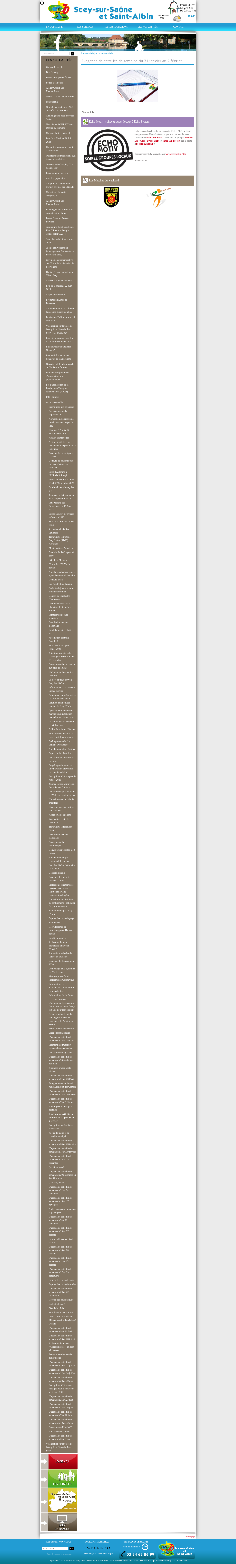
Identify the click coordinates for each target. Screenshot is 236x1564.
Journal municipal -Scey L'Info (60, 912)
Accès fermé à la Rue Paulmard (59, 531)
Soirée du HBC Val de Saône (60, 96)
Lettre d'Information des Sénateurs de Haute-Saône (58, 357)
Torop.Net (138, 1560)
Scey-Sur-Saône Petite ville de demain (62, 867)
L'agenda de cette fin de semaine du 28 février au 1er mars (61, 1060)
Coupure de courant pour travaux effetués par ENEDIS (60, 185)
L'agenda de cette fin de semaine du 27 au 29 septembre (60, 1272)
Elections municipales (59, 1032)
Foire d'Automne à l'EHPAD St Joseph (58, 474)
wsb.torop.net (168, 1560)
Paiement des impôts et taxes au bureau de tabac (60, 1046)
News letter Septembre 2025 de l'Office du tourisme (59, 109)
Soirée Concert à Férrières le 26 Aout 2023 (61, 516)
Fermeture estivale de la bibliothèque (60, 1356)
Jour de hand (55, 922)
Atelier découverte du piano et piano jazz (62, 1211)
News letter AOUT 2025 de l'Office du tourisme (59, 126)
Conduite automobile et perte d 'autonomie (60, 149)
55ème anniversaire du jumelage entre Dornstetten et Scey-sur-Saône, (60, 251)
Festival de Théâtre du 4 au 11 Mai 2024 (60, 319)
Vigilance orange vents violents (60, 1070)
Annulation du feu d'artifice (62, 749)
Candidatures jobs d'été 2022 (60, 632)
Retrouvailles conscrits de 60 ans (61, 1241)
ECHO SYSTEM (145, 144)
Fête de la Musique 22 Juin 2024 (59, 287)
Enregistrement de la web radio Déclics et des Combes (62, 1085)
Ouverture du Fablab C (60, 1427)
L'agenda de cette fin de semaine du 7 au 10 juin (60, 1413)
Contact (179, 26)
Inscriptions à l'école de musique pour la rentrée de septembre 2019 (61, 1388)
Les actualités (148, 26)
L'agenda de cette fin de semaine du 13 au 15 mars (61, 1039)
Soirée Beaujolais (54, 82)
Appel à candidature (55, 294)
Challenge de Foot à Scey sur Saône (60, 117)
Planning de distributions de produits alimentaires (59, 211)
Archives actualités (104, 53)
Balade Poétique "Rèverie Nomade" (58, 348)
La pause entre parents (57, 173)
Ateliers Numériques (59, 437)
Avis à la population (55, 178)
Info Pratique (52, 397)
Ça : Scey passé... (57, 938)
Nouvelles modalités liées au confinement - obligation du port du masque (62, 903)
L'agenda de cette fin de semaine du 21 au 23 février (62, 1077)
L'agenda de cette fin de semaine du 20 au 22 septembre (60, 1292)
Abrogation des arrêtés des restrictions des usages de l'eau (61, 422)
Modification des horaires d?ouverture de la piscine (61, 1314)
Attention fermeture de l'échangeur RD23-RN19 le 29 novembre (62, 656)
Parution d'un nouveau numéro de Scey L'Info (60, 704)
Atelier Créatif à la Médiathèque (55, 89)
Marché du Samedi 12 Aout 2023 (62, 523)
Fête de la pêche (56, 1308)
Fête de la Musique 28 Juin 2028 (59, 140)
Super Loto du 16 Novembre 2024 (60, 241)
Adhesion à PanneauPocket (59, 280)
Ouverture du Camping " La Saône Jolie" (59, 166)
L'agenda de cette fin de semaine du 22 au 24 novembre (60, 1190)
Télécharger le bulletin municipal (98, 1553)
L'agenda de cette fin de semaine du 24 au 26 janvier (62, 1142)
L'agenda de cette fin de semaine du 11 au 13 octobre (60, 1261)
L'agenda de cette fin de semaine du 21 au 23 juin (61, 1398)
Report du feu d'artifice (60, 753)
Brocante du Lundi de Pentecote (56, 301)
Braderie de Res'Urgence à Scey (61, 554)
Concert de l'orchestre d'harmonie (59, 598)
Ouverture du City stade (60, 1052)
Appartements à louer (59, 1431)
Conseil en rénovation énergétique (56, 194)
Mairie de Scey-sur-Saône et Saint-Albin (84, 1560)
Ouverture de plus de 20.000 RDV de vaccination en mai (62, 793)
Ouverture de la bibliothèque (56, 844)
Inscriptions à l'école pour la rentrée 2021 (62, 778)
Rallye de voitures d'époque (62, 729)
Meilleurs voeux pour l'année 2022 (59, 647)
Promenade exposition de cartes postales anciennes (61, 735)
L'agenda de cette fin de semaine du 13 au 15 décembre (60, 1159)
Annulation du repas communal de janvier (59, 859)
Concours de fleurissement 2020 (61, 963)
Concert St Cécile (54, 67)
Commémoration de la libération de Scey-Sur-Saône (60, 607)
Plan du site (182, 1560)
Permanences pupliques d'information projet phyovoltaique (57, 376)
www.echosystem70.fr (175, 154)
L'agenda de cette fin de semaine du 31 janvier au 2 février (61, 1117)
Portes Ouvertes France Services (57, 220)
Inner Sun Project (171, 141)
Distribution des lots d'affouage (58, 624)
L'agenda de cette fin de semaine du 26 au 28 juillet (62, 1337)
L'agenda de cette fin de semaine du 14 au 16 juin (61, 1406)
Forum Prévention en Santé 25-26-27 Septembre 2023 (62, 481)
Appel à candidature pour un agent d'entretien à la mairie (62, 574)
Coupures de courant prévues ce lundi (59, 879)
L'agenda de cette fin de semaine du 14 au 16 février (62, 1093)
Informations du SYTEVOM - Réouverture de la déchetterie (61, 987)
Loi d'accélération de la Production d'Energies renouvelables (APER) (57, 388)
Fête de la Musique (58, 560)
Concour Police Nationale (58, 133)
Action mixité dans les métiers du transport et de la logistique (62, 445)
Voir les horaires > (131, 1546)
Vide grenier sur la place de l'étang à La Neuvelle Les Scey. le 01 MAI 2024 (59, 329)
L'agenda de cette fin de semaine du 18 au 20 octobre (60, 1250)
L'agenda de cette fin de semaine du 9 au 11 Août (61, 1330)
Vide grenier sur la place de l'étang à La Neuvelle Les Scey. (59, 1447)
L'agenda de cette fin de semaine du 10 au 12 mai (61, 1421)
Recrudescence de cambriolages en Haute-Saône (60, 930)
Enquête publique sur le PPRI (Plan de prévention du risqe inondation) (61, 768)
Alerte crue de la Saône (60, 814)
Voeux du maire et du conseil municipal (59, 1135)
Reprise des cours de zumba (62, 1284)
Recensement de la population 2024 (58, 413)
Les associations (117, 26)
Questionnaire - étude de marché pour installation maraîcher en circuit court (61, 714)
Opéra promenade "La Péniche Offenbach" (59, 743)
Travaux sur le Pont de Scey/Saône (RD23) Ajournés (59, 540)
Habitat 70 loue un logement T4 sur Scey (59, 274)
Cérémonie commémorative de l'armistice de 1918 (62, 697)
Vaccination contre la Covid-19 (59, 639)
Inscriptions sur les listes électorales (61, 1127)
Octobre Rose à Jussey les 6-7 (61, 489)
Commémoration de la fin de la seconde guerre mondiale (60, 310)
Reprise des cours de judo (61, 1299)
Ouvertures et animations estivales (61, 759)
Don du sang (52, 72)
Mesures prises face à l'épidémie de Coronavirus (61, 978)
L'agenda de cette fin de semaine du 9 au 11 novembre (60, 1220)
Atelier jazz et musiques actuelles (60, 1108)
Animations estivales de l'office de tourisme (60, 955)
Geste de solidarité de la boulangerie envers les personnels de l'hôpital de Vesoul (61, 1019)
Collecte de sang (57, 872)
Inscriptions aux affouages (61, 407)
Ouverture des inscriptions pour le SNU (61, 809)
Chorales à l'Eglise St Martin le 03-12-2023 (59, 432)
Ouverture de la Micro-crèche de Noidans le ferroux (60, 366)
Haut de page (190, 1537)
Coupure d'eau (56, 579)
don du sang (52, 101)
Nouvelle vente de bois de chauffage (61, 801)
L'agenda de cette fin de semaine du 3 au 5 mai (60, 1437)
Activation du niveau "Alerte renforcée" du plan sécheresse (61, 1347)
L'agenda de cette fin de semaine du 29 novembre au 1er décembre (62, 1175)
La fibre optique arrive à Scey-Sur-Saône (60, 681)
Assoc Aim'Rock (154, 137)
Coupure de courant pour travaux (61, 455)
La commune (55, 26)
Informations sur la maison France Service (62, 689)
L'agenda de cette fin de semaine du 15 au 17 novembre (60, 1201)
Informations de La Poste (61, 995)
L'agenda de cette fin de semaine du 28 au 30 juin (61, 1379)
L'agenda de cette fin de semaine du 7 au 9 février (61, 1100)
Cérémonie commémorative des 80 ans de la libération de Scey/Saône (60, 263)
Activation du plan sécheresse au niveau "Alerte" (59, 945)
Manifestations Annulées (61, 548)
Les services (86, 26)
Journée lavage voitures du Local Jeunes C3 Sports (62, 786)
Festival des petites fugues (58, 77)
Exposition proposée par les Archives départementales (59, 340)
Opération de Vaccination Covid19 (61, 674)
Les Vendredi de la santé (60, 584)
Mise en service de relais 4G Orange (62, 1322)
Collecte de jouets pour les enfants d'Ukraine (61, 590)
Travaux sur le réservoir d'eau (60, 828)
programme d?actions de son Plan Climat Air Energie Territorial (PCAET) (60, 230)
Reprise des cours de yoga (61, 918)
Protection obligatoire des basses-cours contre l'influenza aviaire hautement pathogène (61, 889)
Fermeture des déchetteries (62, 1028)
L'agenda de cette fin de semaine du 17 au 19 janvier (62, 1150)
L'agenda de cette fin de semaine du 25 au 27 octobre (60, 1231)
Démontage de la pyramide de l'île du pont (62, 970)
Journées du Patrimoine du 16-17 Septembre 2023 (61, 497)
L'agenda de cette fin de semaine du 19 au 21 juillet (62, 1364)
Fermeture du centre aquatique (58, 616)
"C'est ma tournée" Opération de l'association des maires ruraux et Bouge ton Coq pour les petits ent (62, 1004)
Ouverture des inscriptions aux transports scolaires (61, 157)
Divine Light (153, 141)
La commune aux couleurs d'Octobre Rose (61, 723)
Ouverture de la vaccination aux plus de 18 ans (62, 666)
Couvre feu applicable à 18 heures (62, 852)
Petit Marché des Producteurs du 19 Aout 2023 (60, 506)
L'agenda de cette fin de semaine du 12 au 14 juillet (62, 1371)
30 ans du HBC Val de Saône (59, 566)
